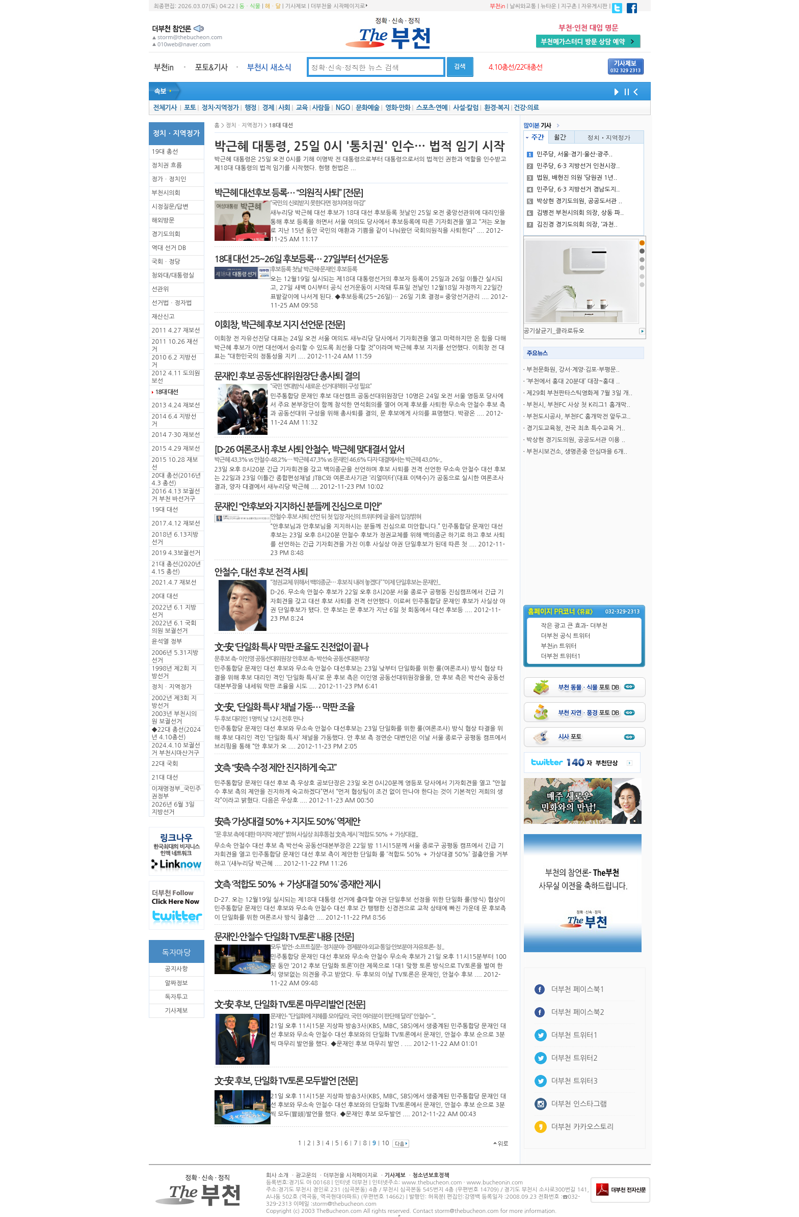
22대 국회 (165, 764)
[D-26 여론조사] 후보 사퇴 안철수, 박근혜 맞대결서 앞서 (309, 449)
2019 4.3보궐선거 (176, 553)
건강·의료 (526, 107)
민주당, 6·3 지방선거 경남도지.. (573, 189)
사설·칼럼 (465, 107)
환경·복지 (496, 107)
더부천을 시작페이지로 (339, 6)
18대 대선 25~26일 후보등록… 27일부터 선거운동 (301, 259)
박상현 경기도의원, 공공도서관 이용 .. (575, 440)
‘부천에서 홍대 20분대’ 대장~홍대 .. (573, 381)
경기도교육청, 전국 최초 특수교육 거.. (575, 428)
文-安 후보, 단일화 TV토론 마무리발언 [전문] (290, 1004)
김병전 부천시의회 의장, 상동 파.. (575, 213)
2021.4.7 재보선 (174, 582)
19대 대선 (165, 510)
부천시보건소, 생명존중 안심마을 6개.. (576, 452)
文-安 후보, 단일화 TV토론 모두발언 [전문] (286, 1081)
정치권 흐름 (167, 165)
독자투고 (176, 997)
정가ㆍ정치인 (169, 179)
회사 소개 (277, 1175)
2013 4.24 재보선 (176, 405)
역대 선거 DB (169, 248)
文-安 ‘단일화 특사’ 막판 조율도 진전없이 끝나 (291, 647)
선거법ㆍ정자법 (172, 303)
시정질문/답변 (170, 207)
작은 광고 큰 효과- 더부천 (574, 626)
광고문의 (306, 1175)
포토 (190, 107)
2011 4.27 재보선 (176, 330)
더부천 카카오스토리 (582, 1126)
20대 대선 (165, 596)
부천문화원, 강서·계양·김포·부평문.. (573, 370)
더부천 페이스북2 (578, 1012)
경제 (268, 107)
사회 (284, 107)
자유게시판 (594, 6)
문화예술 (367, 107)
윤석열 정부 (167, 642)
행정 (250, 107)
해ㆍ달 (273, 6)
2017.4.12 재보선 (176, 523)
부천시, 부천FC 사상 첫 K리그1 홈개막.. (578, 405)
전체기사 (164, 107)
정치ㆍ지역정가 (172, 687)
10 (385, 1143)
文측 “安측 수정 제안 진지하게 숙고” (275, 767)
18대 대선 (166, 392)
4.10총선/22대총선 (516, 67)
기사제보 (295, 6)
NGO (343, 107)
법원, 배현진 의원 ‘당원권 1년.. (572, 178)
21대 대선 (165, 778)
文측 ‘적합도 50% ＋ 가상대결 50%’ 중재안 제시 (298, 884)
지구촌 (569, 6)
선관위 (160, 289)
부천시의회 (166, 193)
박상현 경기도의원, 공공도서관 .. (574, 201)
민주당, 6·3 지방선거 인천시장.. (573, 166)
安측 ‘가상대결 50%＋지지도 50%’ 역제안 (287, 821)
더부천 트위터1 (561, 656)
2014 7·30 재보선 (176, 435)
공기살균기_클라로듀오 (554, 331)
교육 (302, 107)
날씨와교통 (523, 6)
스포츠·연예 (431, 107)
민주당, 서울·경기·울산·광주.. (569, 154)
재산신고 (163, 317)
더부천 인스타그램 (579, 1104)
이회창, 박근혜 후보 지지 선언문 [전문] (280, 324)
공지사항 (176, 969)
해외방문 (163, 220)
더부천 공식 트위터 (566, 636)
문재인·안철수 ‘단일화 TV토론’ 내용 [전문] (284, 937)
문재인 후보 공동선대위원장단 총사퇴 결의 (287, 376)
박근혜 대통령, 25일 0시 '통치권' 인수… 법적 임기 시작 (360, 147)
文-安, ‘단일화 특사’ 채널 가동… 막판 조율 (285, 707)
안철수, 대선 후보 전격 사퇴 (261, 572)
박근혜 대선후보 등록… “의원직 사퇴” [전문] (289, 193)
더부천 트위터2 (574, 1058)
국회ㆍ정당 (166, 262)
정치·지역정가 (220, 107)
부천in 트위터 (559, 646)
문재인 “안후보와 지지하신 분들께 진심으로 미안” (298, 506)
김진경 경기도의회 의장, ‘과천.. (572, 225)
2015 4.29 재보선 (176, 449)
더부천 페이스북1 (578, 989)
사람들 (321, 107)
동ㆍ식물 (249, 6)
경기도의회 (166, 234)
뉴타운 (548, 6)
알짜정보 (176, 983)
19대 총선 (165, 152)
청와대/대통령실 (173, 275)
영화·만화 (397, 107)
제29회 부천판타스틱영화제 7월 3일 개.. (579, 393)
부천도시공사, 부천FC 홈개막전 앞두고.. (578, 416)
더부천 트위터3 (574, 1081)
